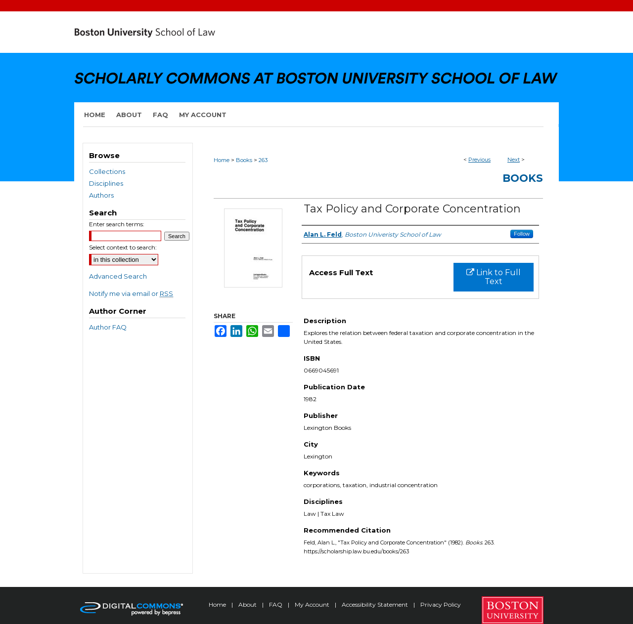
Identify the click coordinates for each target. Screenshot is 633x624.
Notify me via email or (131, 293)
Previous (479, 159)
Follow (522, 234)
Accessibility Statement (375, 604)
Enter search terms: (116, 224)
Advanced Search (118, 276)
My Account (313, 604)
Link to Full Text (493, 277)
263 (263, 160)
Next (513, 159)
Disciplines (106, 183)
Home (221, 160)
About (248, 604)
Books (244, 160)
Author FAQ (108, 327)
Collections (107, 171)
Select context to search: (123, 247)
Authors (101, 195)
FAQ (276, 604)
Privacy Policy (440, 604)
